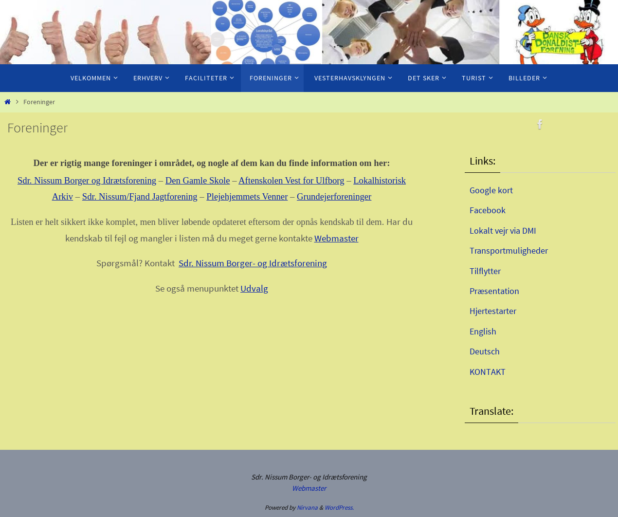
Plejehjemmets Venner (247, 196)
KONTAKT (488, 371)
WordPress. (339, 507)
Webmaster (336, 238)
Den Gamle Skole (197, 180)
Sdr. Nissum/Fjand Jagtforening (140, 196)
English (483, 331)
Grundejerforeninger (334, 196)
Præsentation (494, 290)
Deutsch (485, 351)
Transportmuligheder (509, 250)
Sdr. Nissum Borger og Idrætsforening (87, 180)
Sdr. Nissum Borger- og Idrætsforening (253, 263)
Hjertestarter (493, 310)
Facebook (488, 210)
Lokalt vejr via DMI (503, 230)
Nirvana (307, 507)
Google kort (491, 190)
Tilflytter (485, 271)
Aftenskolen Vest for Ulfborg (291, 180)
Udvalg (254, 288)
